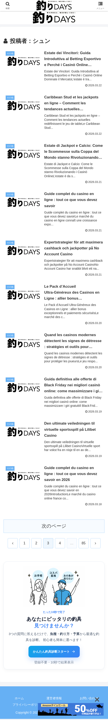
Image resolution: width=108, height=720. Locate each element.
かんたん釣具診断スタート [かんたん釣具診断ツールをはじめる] (54, 653)
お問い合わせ (89, 699)
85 (84, 544)
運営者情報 (54, 699)
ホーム (19, 699)
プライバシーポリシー (27, 706)
